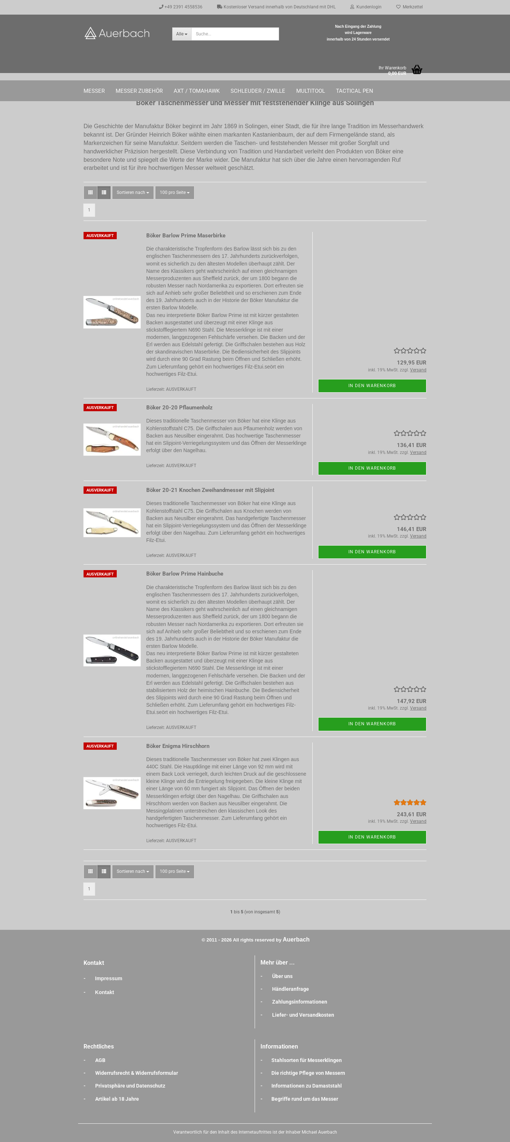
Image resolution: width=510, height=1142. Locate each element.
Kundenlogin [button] (366, 6)
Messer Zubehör (139, 91)
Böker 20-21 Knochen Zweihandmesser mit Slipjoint (210, 490)
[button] (90, 192)
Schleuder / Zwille (258, 91)
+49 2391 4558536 (180, 6)
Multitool (310, 91)
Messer (94, 91)
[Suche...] (181, 34)
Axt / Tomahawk (197, 91)
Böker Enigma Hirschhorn (177, 746)
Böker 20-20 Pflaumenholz (179, 407)
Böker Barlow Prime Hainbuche (184, 573)
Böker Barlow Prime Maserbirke (185, 235)
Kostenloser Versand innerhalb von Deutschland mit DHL (276, 6)
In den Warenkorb (372, 385)
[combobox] (133, 192)
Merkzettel (409, 6)
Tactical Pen (354, 91)
